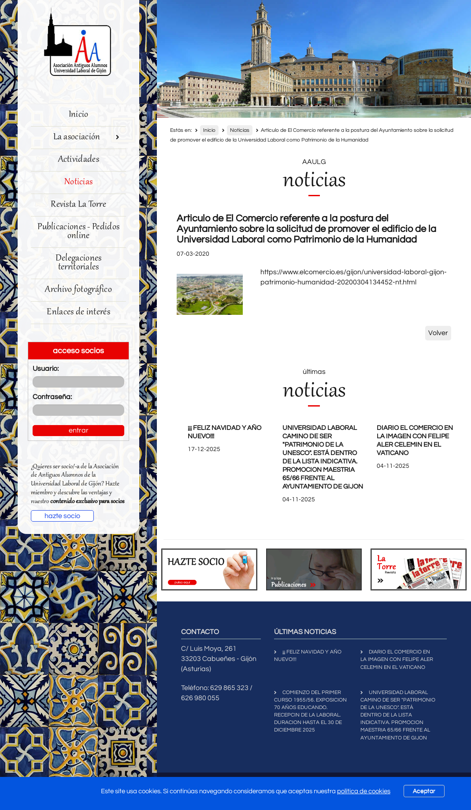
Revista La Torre (78, 204)
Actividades (78, 159)
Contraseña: (52, 396)
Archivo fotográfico (78, 289)
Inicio (79, 114)
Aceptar (424, 791)
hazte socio (62, 515)
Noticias (78, 182)
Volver (438, 332)
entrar (79, 430)
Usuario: (46, 368)
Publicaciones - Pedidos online (78, 232)
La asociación (86, 137)
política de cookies (363, 791)
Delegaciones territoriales (79, 263)
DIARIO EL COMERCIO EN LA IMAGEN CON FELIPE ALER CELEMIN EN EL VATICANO (396, 659)
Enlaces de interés (78, 312)
